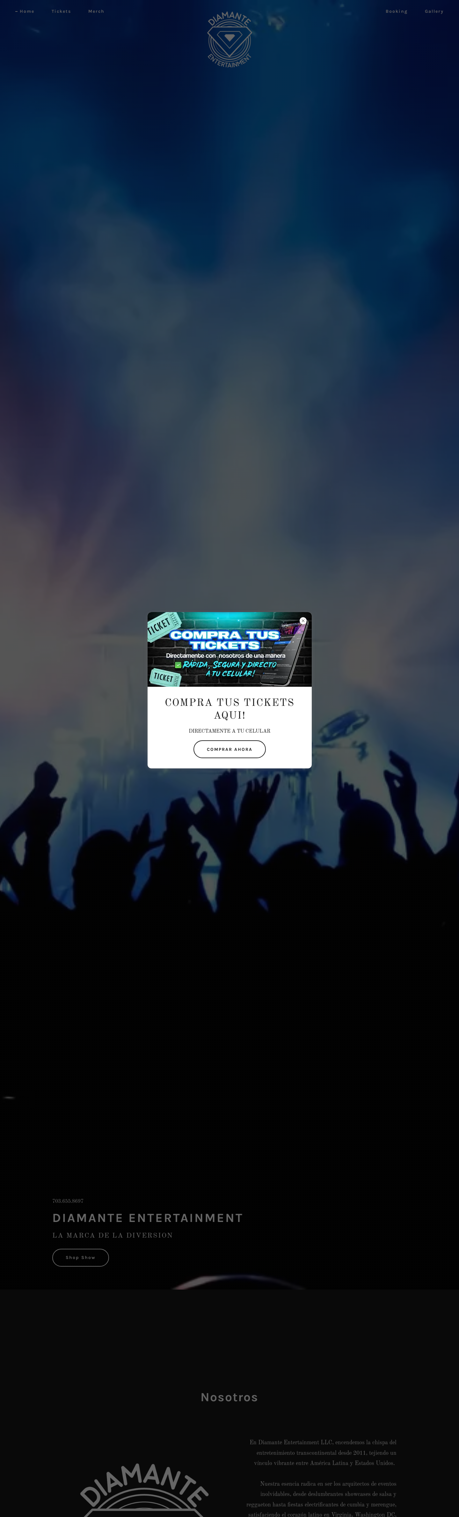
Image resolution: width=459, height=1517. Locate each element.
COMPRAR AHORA (229, 749)
